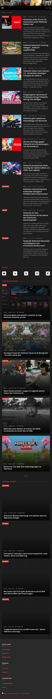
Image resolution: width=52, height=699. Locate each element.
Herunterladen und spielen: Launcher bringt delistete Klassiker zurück (23, 316)
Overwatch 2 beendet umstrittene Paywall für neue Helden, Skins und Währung (25, 555)
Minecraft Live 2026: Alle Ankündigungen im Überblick (22, 468)
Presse (4, 687)
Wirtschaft (5, 16)
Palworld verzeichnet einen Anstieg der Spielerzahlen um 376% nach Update (36, 167)
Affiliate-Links (6, 657)
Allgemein (5, 42)
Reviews (5, 210)
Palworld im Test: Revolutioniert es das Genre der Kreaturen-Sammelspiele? (35, 216)
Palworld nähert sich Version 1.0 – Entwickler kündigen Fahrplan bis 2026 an (36, 73)
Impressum (5, 653)
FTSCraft (5, 668)
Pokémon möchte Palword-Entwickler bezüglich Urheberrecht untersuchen (35, 191)
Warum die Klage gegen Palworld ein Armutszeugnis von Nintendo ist (36, 144)
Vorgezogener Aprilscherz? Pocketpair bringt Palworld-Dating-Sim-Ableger (35, 96)
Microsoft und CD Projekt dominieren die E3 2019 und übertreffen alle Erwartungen (24, 592)
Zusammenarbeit (7, 683)
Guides (4, 285)
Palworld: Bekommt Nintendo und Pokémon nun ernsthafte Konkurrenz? (36, 243)
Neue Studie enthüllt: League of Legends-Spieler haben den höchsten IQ (24, 392)
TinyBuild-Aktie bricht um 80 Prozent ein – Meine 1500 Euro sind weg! (24, 630)
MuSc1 (24, 16)
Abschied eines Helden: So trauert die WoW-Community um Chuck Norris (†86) (22, 430)
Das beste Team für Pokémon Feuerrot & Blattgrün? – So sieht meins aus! (26, 354)
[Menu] (3, 8)
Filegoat (4, 672)
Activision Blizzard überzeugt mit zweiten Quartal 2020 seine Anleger (25, 517)
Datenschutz (6, 649)
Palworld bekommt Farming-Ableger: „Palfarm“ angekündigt (36, 47)
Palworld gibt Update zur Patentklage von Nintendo (35, 119)
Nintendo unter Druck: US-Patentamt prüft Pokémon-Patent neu (35, 21)
